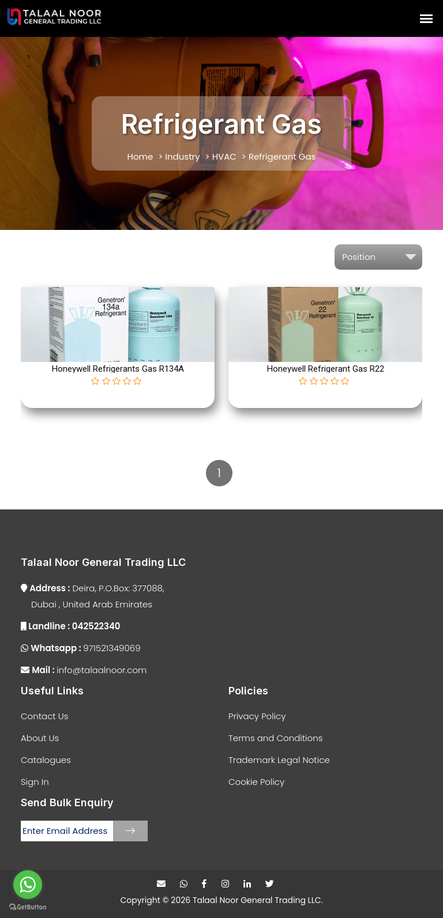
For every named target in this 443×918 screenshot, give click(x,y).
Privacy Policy (257, 716)
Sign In (35, 782)
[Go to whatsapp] (27, 884)
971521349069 (81, 648)
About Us (40, 738)
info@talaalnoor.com (84, 670)
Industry (182, 156)
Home (140, 156)
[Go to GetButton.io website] (27, 906)
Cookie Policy (256, 782)
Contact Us (44, 716)
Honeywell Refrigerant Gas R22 (325, 369)
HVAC (224, 156)
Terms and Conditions (275, 738)
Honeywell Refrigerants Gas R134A (118, 369)
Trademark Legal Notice (279, 760)
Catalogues (46, 760)
